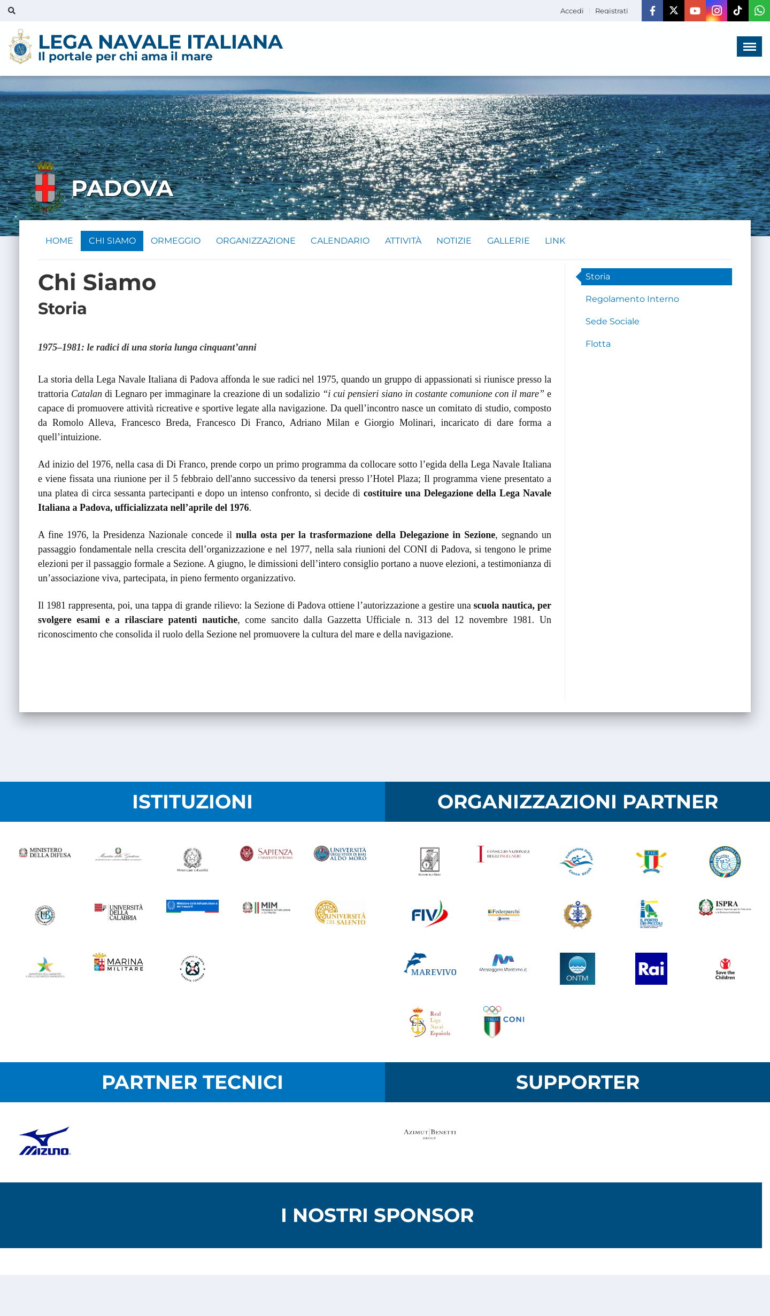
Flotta (598, 345)
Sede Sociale (613, 322)
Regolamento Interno (632, 300)
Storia (598, 277)
